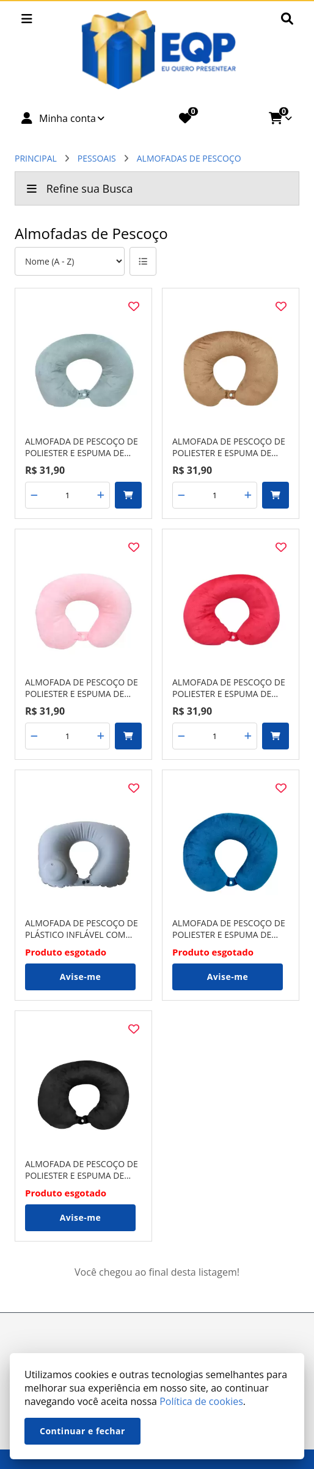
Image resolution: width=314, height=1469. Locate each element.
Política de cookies (201, 1401)
